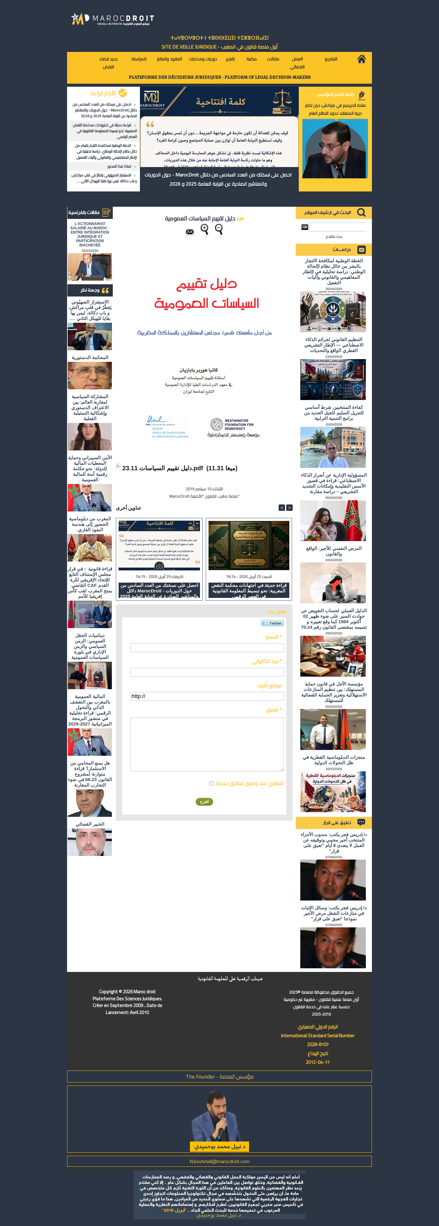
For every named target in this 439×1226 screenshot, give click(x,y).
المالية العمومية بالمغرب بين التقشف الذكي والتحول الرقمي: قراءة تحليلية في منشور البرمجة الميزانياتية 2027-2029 (90, 710)
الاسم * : (275, 637)
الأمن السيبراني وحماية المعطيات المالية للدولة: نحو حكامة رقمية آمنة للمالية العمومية (90, 468)
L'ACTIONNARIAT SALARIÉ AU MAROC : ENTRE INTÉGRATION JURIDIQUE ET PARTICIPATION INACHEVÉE (90, 234)
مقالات (273, 59)
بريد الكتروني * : (268, 661)
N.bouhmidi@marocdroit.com (219, 1161)
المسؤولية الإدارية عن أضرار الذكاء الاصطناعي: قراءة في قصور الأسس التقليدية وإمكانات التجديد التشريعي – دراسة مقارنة (334, 483)
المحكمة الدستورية (90, 357)
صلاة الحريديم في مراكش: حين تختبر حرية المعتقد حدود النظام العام (335, 109)
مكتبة (251, 59)
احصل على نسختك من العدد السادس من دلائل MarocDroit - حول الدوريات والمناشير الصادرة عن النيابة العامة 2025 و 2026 (105, 110)
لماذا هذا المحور (119, 166)
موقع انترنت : (270, 685)
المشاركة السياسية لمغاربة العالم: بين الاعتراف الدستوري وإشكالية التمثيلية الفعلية (89, 407)
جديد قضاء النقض (108, 63)
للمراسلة (138, 59)
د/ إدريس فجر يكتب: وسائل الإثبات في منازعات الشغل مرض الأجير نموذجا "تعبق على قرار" (334, 913)
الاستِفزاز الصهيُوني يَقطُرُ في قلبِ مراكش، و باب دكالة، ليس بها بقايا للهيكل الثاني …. (104, 178)
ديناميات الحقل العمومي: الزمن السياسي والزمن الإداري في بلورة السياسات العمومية (90, 646)
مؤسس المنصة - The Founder (220, 1076)
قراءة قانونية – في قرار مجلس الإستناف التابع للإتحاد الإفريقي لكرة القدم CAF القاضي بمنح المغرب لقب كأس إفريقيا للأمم (90, 582)
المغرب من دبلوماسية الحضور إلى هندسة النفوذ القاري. (90, 524)
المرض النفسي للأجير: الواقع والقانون (334, 551)
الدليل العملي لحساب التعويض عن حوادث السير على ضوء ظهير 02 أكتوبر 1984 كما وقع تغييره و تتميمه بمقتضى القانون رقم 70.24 (334, 619)
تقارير (230, 59)
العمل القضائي (297, 63)
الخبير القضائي (90, 824)
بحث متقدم (334, 236)
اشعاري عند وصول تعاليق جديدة (250, 783)
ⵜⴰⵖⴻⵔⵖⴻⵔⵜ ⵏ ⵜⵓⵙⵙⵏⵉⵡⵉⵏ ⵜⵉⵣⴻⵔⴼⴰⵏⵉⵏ (219, 38)
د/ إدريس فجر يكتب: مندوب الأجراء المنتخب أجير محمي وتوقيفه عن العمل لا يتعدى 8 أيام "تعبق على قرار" (334, 842)
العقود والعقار (169, 59)
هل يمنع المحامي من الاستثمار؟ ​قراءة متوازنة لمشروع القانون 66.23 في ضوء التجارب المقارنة (90, 774)
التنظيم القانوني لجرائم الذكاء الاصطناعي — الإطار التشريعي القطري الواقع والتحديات (333, 345)
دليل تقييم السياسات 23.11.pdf (163, 468)
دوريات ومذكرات (203, 59)
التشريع (331, 59)
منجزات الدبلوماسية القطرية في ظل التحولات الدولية (334, 760)
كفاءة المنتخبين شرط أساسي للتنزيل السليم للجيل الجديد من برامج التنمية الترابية (334, 413)
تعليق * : (275, 710)
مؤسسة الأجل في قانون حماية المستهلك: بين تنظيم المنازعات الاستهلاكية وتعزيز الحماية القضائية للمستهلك (334, 692)
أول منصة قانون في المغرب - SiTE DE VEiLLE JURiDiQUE (220, 46)
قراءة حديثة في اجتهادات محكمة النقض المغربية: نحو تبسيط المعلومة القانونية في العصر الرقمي (105, 131)
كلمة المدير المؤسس (335, 94)
